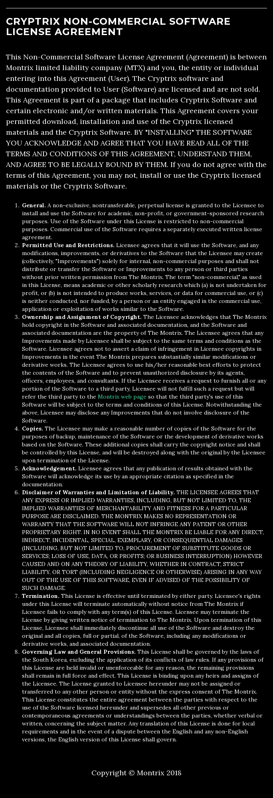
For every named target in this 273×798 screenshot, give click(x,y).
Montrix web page (122, 396)
